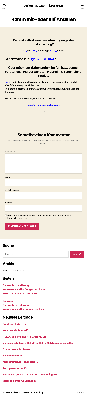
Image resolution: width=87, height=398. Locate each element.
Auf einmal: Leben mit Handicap (43, 5)
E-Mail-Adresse (12, 190)
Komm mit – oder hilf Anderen (20, 293)
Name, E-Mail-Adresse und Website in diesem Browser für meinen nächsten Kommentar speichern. (41, 216)
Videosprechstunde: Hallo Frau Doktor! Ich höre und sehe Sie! (38, 343)
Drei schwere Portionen (16, 349)
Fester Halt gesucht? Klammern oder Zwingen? (30, 374)
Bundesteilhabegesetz (16, 324)
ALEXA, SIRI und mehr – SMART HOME (24, 336)
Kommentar (11, 151)
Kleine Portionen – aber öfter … (20, 361)
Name (7, 177)
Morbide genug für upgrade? (19, 380)
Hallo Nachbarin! (12, 355)
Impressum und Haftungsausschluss (24, 289)
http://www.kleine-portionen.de (43, 105)
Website (8, 203)
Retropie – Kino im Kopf (16, 368)
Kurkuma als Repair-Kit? (17, 330)
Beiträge (8, 301)
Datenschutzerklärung (16, 285)
